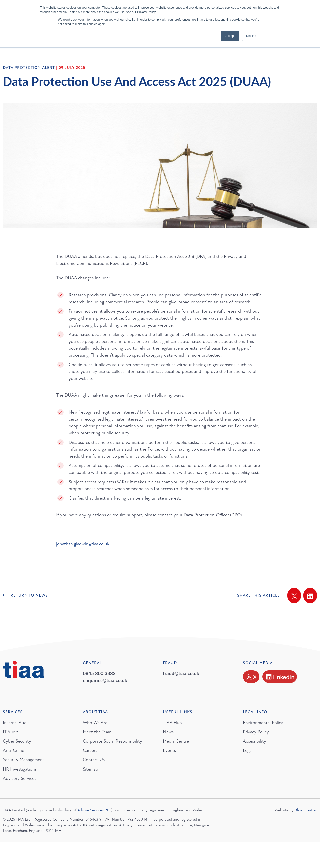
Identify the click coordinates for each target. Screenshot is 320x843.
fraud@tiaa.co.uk (181, 673)
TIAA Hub (172, 722)
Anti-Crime (13, 750)
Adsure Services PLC (94, 810)
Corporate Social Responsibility (113, 741)
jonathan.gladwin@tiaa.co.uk (83, 543)
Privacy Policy (256, 732)
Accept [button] (230, 36)
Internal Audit (16, 722)
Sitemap (91, 769)
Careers (90, 750)
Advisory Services (19, 779)
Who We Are (95, 722)
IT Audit (10, 732)
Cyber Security (17, 741)
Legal (248, 750)
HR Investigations (20, 769)
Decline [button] (251, 36)
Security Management (24, 760)
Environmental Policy (263, 722)
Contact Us (94, 760)
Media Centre (176, 741)
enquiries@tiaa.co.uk (105, 680)
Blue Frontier (306, 810)
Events (169, 750)
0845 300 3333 (99, 673)
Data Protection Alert (29, 67)
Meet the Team (97, 732)
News (168, 732)
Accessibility (254, 741)
